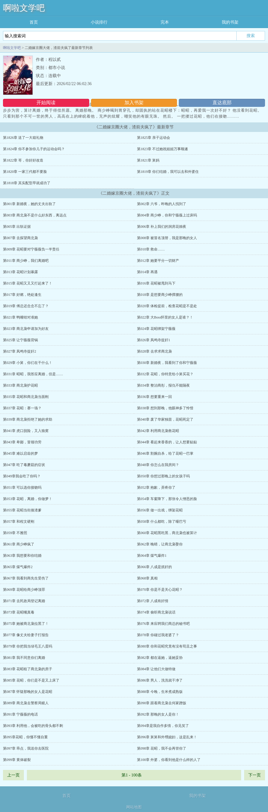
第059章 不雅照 (15, 533)
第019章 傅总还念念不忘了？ (26, 306)
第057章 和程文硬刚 (18, 521)
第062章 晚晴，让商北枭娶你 (160, 544)
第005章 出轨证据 (17, 226)
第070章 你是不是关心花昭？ (160, 590)
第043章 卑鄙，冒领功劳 (22, 442)
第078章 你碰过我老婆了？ (158, 635)
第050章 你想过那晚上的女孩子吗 (163, 476)
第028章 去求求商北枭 (154, 351)
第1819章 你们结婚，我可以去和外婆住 (168, 172)
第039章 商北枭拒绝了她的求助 (27, 419)
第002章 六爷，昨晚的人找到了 (161, 204)
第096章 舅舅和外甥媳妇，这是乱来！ (167, 737)
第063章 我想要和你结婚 (22, 555)
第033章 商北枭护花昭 (20, 385)
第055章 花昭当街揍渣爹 (22, 510)
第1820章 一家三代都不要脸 (25, 172)
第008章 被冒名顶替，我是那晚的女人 (167, 238)
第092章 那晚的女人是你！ (158, 714)
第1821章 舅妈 (148, 160)
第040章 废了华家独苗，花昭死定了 (165, 419)
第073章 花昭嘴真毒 (18, 612)
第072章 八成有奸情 (152, 601)
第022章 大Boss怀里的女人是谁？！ (165, 317)
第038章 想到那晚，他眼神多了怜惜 (165, 408)
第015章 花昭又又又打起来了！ (27, 283)
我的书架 (230, 22)
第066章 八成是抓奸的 (154, 567)
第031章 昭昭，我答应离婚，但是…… (33, 374)
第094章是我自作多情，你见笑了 (163, 726)
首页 (34, 22)
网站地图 (134, 807)
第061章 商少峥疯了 (18, 544)
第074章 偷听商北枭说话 (156, 612)
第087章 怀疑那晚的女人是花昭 (27, 692)
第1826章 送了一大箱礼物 (23, 138)
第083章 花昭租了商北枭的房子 (27, 669)
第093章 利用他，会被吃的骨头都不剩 (33, 726)
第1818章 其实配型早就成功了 (26, 183)
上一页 (13, 775)
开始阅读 (46, 102)
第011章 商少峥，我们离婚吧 (26, 261)
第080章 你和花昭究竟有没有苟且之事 (167, 646)
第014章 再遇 (147, 272)
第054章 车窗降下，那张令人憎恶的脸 (167, 499)
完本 (165, 22)
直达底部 (222, 102)
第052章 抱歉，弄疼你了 (156, 487)
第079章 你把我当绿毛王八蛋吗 (27, 646)
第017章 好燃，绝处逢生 (22, 295)
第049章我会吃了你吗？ (22, 476)
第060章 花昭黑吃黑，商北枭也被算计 (167, 533)
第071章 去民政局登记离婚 (24, 601)
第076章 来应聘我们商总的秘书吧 (163, 624)
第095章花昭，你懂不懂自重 (25, 737)
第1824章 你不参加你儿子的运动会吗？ (34, 149)
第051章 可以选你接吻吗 (22, 487)
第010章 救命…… (151, 249)
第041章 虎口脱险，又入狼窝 (26, 431)
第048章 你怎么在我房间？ (158, 465)
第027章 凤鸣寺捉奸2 (19, 351)
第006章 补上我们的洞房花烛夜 (161, 226)
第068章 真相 (147, 578)
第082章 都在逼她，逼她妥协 (160, 658)
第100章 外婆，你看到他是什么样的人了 (169, 760)
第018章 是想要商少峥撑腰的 (160, 295)
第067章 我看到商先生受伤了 (26, 578)
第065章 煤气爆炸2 (18, 567)
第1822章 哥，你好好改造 (23, 160)
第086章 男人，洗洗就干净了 (160, 680)
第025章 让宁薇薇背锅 (20, 340)
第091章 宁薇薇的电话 (20, 714)
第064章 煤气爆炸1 (152, 555)
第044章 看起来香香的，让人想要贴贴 (167, 442)
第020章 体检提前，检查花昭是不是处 (167, 306)
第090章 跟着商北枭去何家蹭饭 (161, 703)
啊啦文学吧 (24, 8)
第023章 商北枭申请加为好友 (26, 329)
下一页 (254, 775)
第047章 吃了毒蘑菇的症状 (24, 465)
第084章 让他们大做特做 (156, 669)
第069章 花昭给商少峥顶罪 (24, 590)
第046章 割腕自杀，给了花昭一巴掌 (165, 453)
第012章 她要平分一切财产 (158, 261)
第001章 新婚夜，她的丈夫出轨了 (29, 204)
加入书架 (134, 102)
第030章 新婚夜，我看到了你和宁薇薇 (167, 363)
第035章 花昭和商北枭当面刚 (26, 397)
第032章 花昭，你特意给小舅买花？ (165, 374)
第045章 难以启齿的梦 (20, 453)
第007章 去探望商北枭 (20, 238)
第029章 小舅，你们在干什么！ (27, 363)
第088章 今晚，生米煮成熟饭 (160, 692)
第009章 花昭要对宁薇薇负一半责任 (31, 249)
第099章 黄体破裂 (17, 760)
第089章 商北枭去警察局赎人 (26, 703)
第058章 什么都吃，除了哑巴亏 (161, 521)
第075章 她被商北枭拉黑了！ (26, 624)
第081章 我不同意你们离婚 (24, 658)
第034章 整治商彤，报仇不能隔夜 (163, 385)
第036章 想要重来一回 (154, 397)
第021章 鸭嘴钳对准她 (20, 317)
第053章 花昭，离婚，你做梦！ (27, 499)
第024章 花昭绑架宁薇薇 (156, 329)
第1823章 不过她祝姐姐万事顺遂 (162, 149)
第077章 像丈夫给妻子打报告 (26, 635)
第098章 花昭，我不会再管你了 (161, 748)
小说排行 (99, 22)
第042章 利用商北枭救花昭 (158, 431)
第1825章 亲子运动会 (153, 138)
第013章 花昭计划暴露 (20, 272)
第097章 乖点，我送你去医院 (26, 748)
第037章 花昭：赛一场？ (22, 408)
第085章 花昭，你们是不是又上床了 (31, 680)
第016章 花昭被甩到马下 (156, 283)
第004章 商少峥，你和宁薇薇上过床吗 (167, 215)
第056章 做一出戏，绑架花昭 (160, 510)
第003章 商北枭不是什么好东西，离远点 (35, 215)
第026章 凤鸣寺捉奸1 (153, 340)
